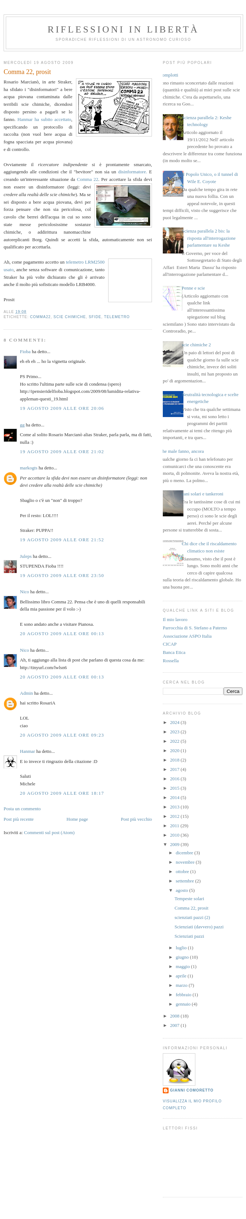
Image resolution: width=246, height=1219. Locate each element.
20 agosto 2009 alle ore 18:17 (62, 793)
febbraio (184, 994)
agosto (182, 890)
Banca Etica (174, 652)
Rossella (171, 660)
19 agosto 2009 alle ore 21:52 (62, 539)
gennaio (184, 1004)
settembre (185, 881)
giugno (183, 957)
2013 (175, 807)
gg (22, 425)
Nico (24, 591)
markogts (28, 467)
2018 (175, 760)
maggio (183, 966)
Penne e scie (193, 288)
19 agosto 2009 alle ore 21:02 (62, 451)
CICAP (170, 644)
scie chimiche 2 (196, 344)
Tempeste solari (189, 898)
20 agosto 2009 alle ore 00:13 (62, 633)
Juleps (26, 556)
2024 (175, 722)
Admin (26, 693)
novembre (186, 862)
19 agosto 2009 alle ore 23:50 (62, 575)
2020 (175, 750)
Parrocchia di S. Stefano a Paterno (195, 627)
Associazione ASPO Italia (187, 636)
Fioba (25, 351)
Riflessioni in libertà (123, 29)
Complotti (168, 75)
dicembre (185, 852)
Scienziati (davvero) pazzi (199, 926)
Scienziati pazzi (189, 936)
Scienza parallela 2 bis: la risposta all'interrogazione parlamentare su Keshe (209, 238)
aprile (182, 976)
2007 (175, 1025)
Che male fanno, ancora (181, 451)
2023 (175, 731)
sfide (95, 317)
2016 (175, 778)
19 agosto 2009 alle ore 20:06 (62, 408)
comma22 (40, 317)
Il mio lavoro (175, 619)
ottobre (183, 871)
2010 (175, 835)
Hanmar (27, 751)
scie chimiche (70, 317)
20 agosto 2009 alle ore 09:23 (62, 735)
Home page (77, 819)
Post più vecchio (136, 819)
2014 (175, 797)
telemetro (117, 317)
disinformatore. (132, 171)
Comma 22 (87, 179)
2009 (175, 844)
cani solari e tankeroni (202, 493)
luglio (182, 947)
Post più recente (19, 819)
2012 (175, 816)
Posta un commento (22, 808)
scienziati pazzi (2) (192, 917)
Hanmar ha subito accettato (44, 119)
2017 (175, 769)
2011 (175, 825)
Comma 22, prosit (191, 908)
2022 (175, 741)
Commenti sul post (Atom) (49, 832)
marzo (182, 985)
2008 (175, 1016)
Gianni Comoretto (191, 1090)
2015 (175, 788)
